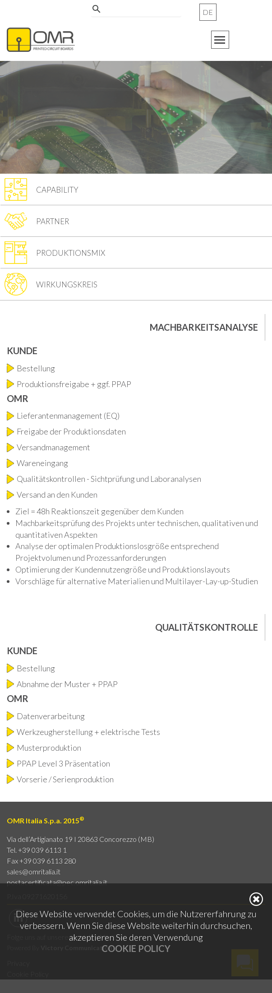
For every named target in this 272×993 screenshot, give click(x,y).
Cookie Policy (136, 948)
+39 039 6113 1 (42, 849)
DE (208, 12)
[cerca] (134, 15)
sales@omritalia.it (33, 871)
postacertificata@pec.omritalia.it (57, 882)
